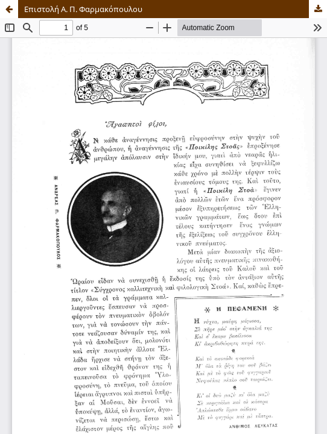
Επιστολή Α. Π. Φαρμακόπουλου (83, 9)
